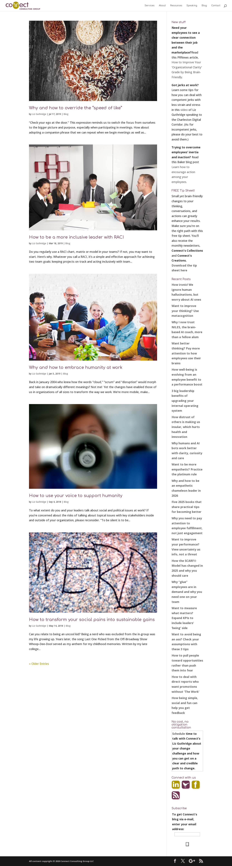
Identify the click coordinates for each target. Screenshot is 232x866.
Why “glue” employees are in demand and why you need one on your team (187, 592)
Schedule (178, 734)
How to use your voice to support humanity (75, 495)
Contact (215, 6)
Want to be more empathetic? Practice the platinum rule (187, 469)
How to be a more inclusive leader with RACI (76, 237)
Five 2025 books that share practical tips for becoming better (187, 507)
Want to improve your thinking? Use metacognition (185, 311)
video (184, 110)
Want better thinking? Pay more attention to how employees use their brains (186, 353)
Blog (204, 6)
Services (150, 6)
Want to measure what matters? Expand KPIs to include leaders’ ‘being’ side (184, 618)
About (162, 6)
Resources (176, 6)
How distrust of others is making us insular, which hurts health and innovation (186, 427)
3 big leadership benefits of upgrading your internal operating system (185, 400)
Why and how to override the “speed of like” (75, 108)
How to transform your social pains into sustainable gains (92, 619)
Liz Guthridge (39, 114)
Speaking (192, 6)
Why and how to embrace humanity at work (75, 367)
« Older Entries (39, 664)
